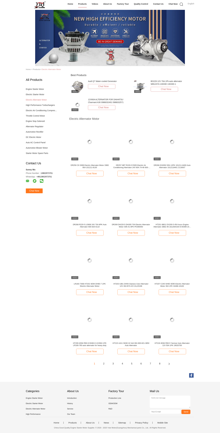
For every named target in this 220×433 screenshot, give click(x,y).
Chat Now (173, 4)
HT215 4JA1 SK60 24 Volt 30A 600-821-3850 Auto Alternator (131, 344)
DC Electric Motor (33, 137)
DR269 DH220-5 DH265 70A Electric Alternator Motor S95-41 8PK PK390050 (131, 225)
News (106, 423)
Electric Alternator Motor (51, 69)
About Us (107, 4)
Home (70, 4)
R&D (110, 409)
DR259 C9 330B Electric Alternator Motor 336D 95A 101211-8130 (90, 166)
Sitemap (122, 423)
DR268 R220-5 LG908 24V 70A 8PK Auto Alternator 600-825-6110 (89, 225)
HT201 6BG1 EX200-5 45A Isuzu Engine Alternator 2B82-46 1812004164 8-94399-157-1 (172, 225)
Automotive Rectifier (34, 132)
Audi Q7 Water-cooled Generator (102, 81)
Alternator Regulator (34, 126)
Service (70, 409)
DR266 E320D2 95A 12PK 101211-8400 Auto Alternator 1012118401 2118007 (172, 166)
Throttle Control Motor (35, 116)
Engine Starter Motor (35, 89)
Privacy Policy (141, 423)
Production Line (114, 398)
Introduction (72, 398)
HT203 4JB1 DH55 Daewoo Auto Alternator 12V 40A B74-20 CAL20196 (130, 285)
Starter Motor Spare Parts (37, 153)
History (70, 403)
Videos (95, 4)
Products (82, 4)
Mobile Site (162, 423)
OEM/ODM (112, 403)
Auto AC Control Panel (35, 142)
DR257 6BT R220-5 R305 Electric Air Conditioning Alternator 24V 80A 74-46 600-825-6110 (131, 166)
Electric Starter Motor (35, 94)
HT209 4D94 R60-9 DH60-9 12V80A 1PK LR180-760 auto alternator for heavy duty (89, 344)
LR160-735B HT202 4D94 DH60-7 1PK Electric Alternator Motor (90, 285)
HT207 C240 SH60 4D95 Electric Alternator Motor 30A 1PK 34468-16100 (172, 285)
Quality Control (141, 4)
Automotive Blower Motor (37, 148)
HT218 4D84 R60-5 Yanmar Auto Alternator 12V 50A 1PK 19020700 (172, 344)
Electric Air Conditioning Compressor (42, 110)
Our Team (71, 414)
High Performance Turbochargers (40, 105)
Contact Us (158, 4)
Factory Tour (123, 4)
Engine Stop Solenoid (35, 121)
